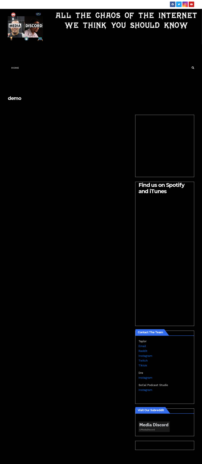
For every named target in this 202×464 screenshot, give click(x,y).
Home (15, 67)
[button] (193, 67)
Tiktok (143, 365)
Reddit (143, 350)
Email (142, 346)
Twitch (143, 360)
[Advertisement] (105, 68)
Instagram (145, 355)
